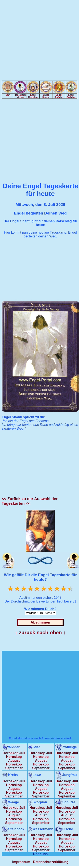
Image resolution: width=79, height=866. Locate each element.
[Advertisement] (39, 41)
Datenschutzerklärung (50, 862)
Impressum (21, 862)
